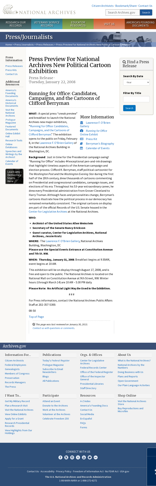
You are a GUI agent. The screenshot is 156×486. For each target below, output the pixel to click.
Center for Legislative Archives (48, 211)
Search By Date (133, 76)
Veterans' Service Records (47, 24)
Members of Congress (17, 373)
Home (9, 44)
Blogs (46, 376)
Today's (56, 360)
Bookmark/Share (126, 6)
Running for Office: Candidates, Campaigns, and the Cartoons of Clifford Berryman (49, 130)
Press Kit (91, 139)
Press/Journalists (24, 44)
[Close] (151, 452)
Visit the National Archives (10, 112)
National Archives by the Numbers (131, 366)
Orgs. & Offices (91, 355)
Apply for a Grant (14, 418)
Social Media (87, 414)
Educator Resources (78, 24)
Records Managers (15, 382)
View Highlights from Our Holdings (18, 432)
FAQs (83, 423)
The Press (10, 386)
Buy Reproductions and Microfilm (130, 410)
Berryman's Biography (100, 143)
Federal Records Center (93, 367)
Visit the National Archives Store (132, 403)
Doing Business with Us (130, 372)
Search (146, 12)
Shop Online (127, 395)
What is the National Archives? (134, 360)
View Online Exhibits (16, 414)
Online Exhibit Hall (13, 135)
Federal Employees (15, 365)
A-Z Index (85, 401)
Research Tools (14, 140)
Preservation (12, 378)
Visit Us (109, 24)
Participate (51, 395)
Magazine (11, 121)
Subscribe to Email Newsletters (53, 370)
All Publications (51, 380)
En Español (86, 418)
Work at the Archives (54, 409)
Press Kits (11, 70)
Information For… (18, 355)
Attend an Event (51, 401)
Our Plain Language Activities (134, 385)
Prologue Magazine (53, 365)
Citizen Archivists (103, 6)
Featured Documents (12, 128)
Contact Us (145, 6)
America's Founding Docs (94, 405)
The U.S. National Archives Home (39, 9)
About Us (124, 355)
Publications (52, 355)
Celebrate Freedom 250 (56, 418)
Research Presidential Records (17, 424)
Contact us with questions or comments (53, 328)
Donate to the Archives (55, 405)
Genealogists (12, 369)
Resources (88, 395)
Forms (83, 427)
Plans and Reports (128, 376)
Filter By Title (132, 93)
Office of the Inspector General (92, 378)
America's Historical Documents (12, 103)
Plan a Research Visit (16, 405)
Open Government (128, 380)
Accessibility (48, 471)
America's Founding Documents (140, 24)
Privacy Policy (63, 471)
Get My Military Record (17, 401)
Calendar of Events (12, 162)
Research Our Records (16, 24)
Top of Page (36, 317)
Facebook (60, 457)
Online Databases (11, 146)
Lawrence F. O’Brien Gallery (95, 124)
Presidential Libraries (92, 383)
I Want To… (13, 395)
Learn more (123, 479)
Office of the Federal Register (96, 372)
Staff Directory (88, 388)
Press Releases (45, 44)
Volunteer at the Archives (56, 414)
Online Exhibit (93, 132)
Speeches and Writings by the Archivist (14, 154)
